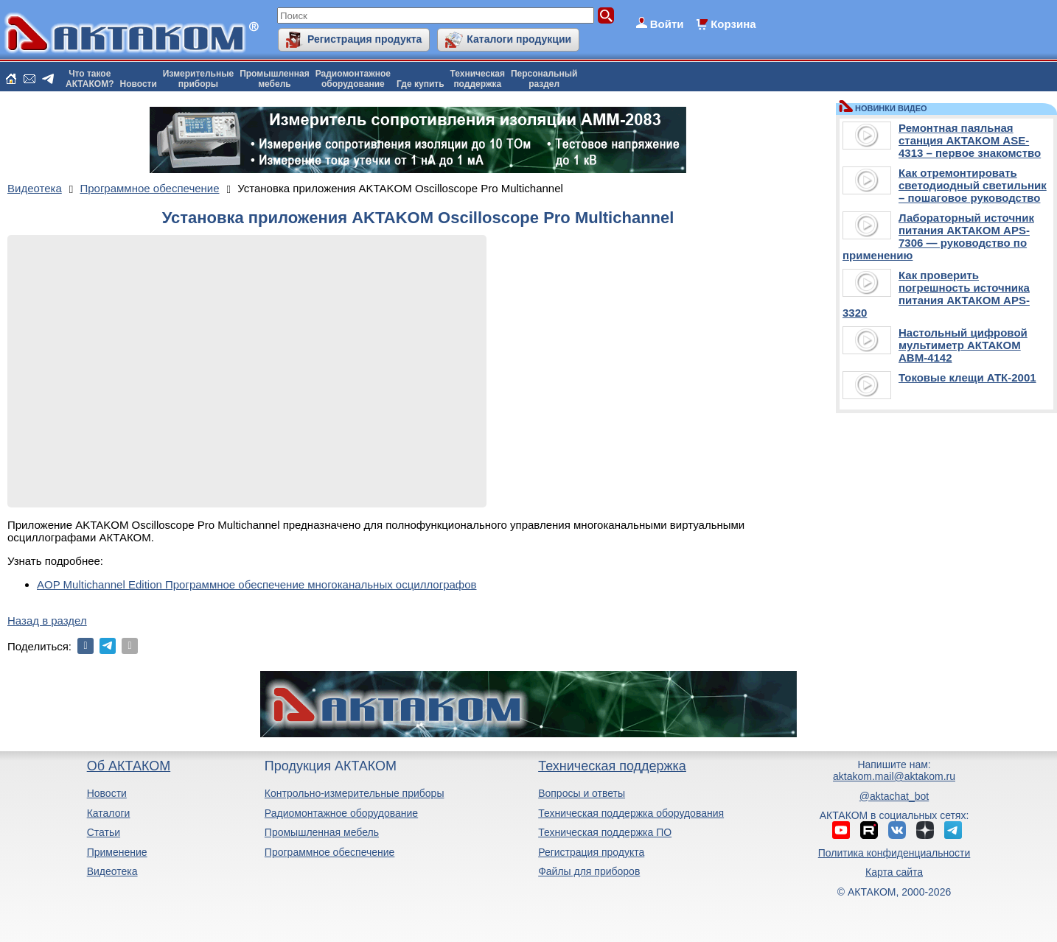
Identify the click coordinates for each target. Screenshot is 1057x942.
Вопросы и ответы (581, 793)
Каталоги (108, 813)
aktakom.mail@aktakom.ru (894, 776)
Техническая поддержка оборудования (631, 813)
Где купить (420, 84)
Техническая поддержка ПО (604, 832)
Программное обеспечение (330, 852)
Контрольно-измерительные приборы (354, 793)
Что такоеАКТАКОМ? (90, 78)
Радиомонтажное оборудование (341, 813)
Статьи (103, 832)
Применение (117, 852)
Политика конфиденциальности (894, 853)
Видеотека (112, 871)
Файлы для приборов (589, 871)
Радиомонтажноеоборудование (353, 78)
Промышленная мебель (322, 832)
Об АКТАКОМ (128, 766)
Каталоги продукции (519, 39)
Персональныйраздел (544, 78)
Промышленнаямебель (275, 78)
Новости (138, 84)
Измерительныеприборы (198, 78)
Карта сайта (894, 872)
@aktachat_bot (894, 796)
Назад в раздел (47, 620)
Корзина (733, 24)
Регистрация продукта (364, 39)
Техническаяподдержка (477, 78)
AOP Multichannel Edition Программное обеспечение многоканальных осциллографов (257, 584)
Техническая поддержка (612, 766)
